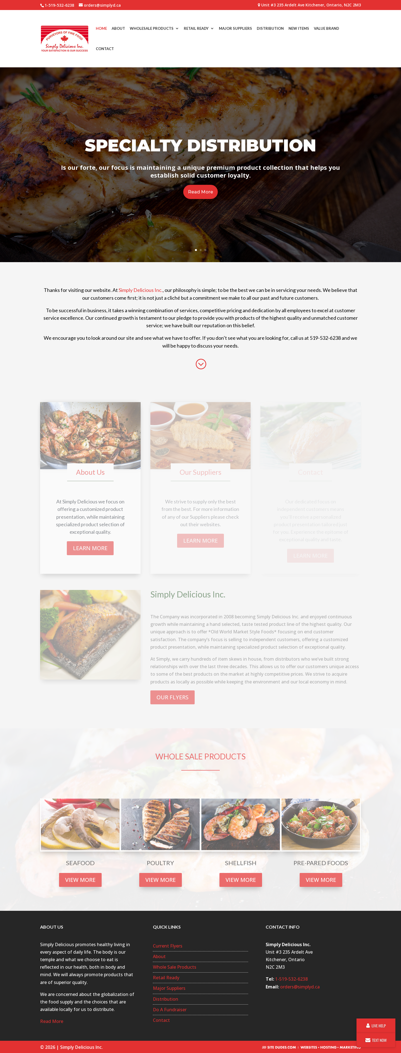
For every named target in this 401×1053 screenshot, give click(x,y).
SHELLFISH (240, 863)
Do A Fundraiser (170, 1010)
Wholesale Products (151, 29)
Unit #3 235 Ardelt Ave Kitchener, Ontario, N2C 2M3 (309, 5)
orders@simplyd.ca (300, 987)
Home (101, 29)
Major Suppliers (235, 29)
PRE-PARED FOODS (321, 863)
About (118, 29)
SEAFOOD (80, 863)
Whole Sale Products (174, 967)
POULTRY (160, 863)
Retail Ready (196, 29)
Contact (105, 49)
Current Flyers (167, 946)
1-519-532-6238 (291, 979)
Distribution (270, 29)
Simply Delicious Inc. (141, 290)
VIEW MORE (80, 880)
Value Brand (326, 29)
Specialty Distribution (200, 158)
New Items (298, 29)
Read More (200, 204)
